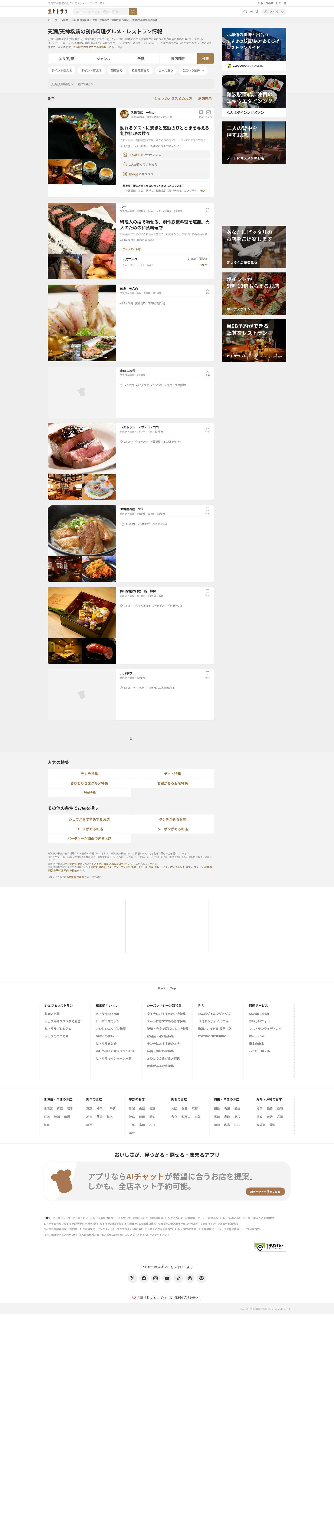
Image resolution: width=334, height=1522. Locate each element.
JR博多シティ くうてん (213, 1021)
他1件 (203, 265)
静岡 (142, 1116)
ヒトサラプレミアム (58, 1029)
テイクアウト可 (132, 249)
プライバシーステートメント (153, 1234)
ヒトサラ (52, 20)
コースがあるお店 (89, 828)
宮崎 (280, 1116)
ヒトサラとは (80, 1218)
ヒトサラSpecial (107, 1014)
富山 (142, 1125)
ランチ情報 (71, 863)
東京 (89, 1108)
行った (208, 114)
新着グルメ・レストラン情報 (93, 863)
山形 (67, 1116)
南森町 (80, 877)
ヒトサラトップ (62, 1218)
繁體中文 (181, 1297)
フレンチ (141, 431)
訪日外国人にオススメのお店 (115, 1051)
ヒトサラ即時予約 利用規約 (258, 1218)
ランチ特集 (89, 773)
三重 (132, 1125)
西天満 (72, 877)
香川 (227, 1108)
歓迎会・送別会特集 (160, 1036)
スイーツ (198, 867)
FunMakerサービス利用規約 (60, 1234)
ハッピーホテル (259, 1051)
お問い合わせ (140, 1218)
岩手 (70, 1108)
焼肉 (66, 870)
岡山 (217, 1125)
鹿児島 (260, 1125)
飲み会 (134, 174)
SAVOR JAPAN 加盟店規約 (140, 1223)
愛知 (152, 1116)
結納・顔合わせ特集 (160, 1051)
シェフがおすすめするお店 (89, 819)
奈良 (174, 1116)
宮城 (47, 1116)
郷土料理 (141, 513)
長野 (152, 1108)
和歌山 (185, 1116)
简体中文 (166, 1297)
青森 (60, 1108)
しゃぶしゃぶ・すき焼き (159, 211)
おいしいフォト (259, 1021)
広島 (227, 1125)
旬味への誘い (105, 1036)
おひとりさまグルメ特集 (89, 783)
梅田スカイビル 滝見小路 (214, 1029)
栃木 (110, 1116)
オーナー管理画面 (207, 1218)
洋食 (150, 431)
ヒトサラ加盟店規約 (111, 1223)
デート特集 (172, 773)
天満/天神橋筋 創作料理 (144, 20)
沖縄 (273, 1125)
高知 (217, 1116)
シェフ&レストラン (59, 1005)
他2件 (203, 190)
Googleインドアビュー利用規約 (219, 1223)
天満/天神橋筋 (60, 84)
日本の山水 (256, 1044)
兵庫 (184, 1108)
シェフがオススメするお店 (63, 1021)
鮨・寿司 (141, 595)
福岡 (259, 1108)
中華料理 (58, 870)
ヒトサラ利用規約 (230, 1218)
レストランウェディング (265, 1029)
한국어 (194, 1297)
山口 (237, 1125)
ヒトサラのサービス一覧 (272, 3)
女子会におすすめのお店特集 (166, 1014)
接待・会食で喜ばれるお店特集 (168, 1029)
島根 (237, 1116)
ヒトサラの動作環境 (101, 1218)
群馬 (89, 1125)
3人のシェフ (138, 155)
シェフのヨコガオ (57, 1036)
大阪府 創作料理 (80, 20)
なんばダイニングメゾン (214, 1014)
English (152, 1297)
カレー (157, 867)
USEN (46, 1218)
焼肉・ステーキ (139, 867)
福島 (47, 1125)
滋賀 (198, 1116)
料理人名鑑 (52, 1014)
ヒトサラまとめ (106, 1044)
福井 (132, 1133)
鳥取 (227, 1116)
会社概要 (190, 1218)
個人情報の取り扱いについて (118, 1234)
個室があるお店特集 (172, 783)
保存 (201, 114)
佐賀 (270, 1108)
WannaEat (257, 1036)
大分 (270, 1116)
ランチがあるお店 (172, 819)
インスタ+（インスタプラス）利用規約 (120, 1229)
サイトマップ (123, 1218)
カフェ (189, 867)
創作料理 (84, 84)
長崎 (280, 1108)
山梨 (142, 1108)
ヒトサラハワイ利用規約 (159, 1229)
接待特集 (89, 792)
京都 (195, 1108)
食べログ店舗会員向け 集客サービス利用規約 (69, 1229)
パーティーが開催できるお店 (89, 838)
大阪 (174, 1108)
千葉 (113, 1108)
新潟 (132, 1108)
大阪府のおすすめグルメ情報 (89, 47)
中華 (151, 867)
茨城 (99, 1116)
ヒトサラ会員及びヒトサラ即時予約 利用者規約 (70, 1223)
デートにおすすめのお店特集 (166, 1021)
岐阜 (132, 1116)
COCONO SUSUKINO (212, 1036)
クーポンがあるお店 (172, 828)
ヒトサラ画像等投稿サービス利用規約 (238, 1229)
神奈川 (100, 1108)
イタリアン (168, 867)
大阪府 (64, 20)
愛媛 (237, 1108)
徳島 (217, 1108)
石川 (152, 1125)
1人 (131, 164)
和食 (149, 116)
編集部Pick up (107, 1005)
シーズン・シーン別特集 (164, 1005)
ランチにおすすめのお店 (163, 1044)
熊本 (259, 1116)
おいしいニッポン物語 (111, 1029)
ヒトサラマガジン (108, 1021)
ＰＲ (201, 1005)
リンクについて (174, 1218)
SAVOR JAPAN (259, 1014)
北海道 (48, 1108)
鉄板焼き (141, 211)
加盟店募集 (156, 1218)
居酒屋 (157, 116)
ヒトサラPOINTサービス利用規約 (194, 1229)
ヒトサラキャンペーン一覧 (113, 1058)
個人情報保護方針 (89, 1234)
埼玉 (89, 1116)
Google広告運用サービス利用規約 (178, 1223)
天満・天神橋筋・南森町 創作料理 (110, 20)
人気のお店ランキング (121, 863)
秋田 (57, 1116)
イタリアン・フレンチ (118, 867)
